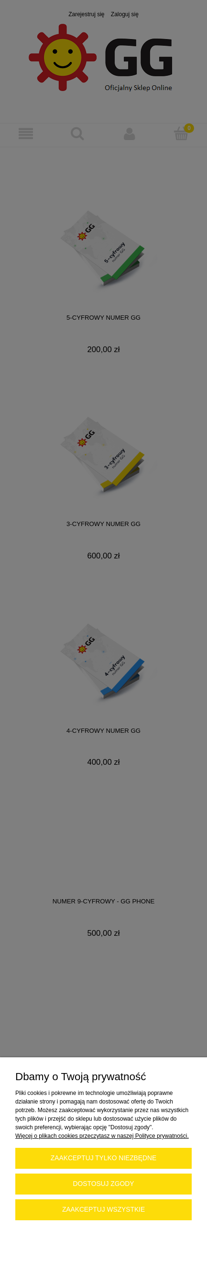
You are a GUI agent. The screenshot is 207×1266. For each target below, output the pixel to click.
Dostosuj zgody (103, 1183)
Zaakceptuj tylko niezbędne (103, 1158)
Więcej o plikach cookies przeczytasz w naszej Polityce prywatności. (102, 1136)
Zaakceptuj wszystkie (103, 1209)
